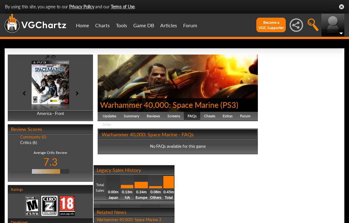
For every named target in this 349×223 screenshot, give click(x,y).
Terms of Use (123, 6)
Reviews (153, 116)
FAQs (192, 116)
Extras (227, 116)
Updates (109, 116)
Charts (102, 25)
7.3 (50, 162)
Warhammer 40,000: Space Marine (159, 104)
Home (82, 25)
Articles (168, 25)
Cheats (209, 116)
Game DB (143, 25)
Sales (107, 124)
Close (341, 6)
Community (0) (33, 136)
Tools (121, 25)
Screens (173, 116)
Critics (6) (28, 142)
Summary (131, 116)
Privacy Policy (81, 6)
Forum (190, 25)
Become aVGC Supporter (271, 25)
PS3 (229, 104)
